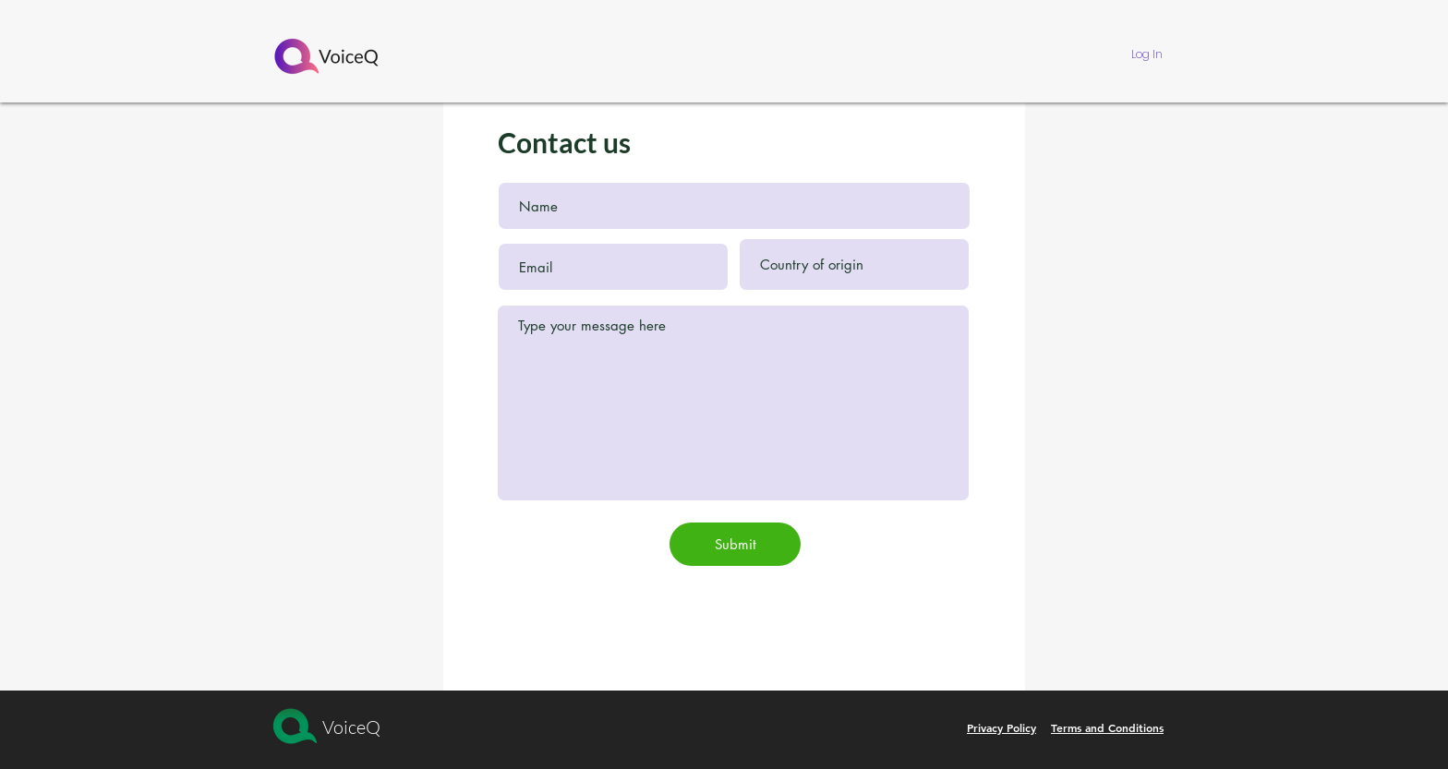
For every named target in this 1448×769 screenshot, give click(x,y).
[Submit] (735, 544)
